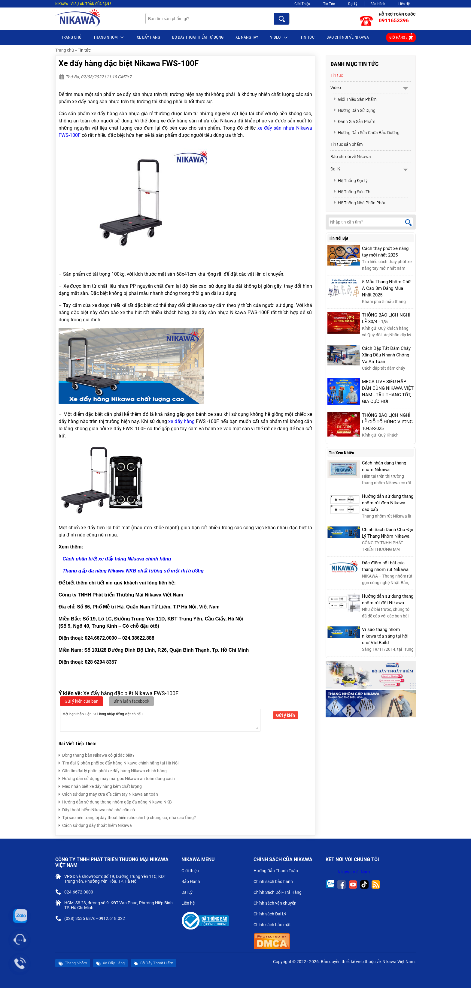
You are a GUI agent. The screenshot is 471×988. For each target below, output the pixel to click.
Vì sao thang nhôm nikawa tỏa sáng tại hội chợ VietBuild (385, 636)
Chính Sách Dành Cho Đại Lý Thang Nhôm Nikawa (387, 533)
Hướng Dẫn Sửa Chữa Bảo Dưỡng (366, 132)
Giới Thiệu (302, 4)
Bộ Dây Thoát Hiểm (153, 963)
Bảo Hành (377, 4)
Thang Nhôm (109, 37)
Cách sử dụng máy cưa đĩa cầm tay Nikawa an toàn (108, 793)
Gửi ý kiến (285, 715)
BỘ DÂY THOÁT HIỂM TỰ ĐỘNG (197, 37)
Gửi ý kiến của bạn (82, 701)
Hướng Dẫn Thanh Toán (278, 871)
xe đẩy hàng (181, 421)
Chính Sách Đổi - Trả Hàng (280, 893)
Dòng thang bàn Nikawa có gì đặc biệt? (97, 754)
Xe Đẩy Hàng (148, 37)
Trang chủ (71, 37)
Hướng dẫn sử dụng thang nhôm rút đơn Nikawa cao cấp (387, 503)
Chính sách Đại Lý (272, 914)
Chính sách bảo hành (276, 882)
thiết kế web (353, 961)
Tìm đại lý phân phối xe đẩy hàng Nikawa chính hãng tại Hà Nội (118, 762)
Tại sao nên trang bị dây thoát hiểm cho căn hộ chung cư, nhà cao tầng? (127, 817)
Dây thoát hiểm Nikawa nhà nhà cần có (97, 809)
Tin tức (307, 37)
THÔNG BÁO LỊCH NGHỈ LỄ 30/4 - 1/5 (386, 318)
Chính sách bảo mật (274, 925)
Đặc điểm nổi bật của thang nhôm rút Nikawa (385, 566)
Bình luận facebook (131, 701)
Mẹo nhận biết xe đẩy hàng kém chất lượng (100, 785)
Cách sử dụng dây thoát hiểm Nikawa (95, 824)
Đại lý (335, 169)
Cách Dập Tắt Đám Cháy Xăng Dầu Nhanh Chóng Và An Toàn (386, 355)
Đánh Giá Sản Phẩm (354, 121)
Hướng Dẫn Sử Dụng (354, 110)
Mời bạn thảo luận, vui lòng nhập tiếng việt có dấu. (160, 720)
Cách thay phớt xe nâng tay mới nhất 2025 (385, 252)
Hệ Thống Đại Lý (350, 180)
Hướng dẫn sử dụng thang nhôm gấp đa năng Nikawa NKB (115, 801)
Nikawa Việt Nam (354, 871)
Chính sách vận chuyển (277, 904)
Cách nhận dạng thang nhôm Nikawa (384, 466)
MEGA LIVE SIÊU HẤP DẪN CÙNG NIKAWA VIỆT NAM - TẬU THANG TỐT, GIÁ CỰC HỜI (388, 391)
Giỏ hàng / (401, 36)
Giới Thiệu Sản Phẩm (354, 99)
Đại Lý (352, 4)
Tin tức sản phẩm (346, 144)
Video (279, 37)
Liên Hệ (404, 4)
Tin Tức (329, 4)
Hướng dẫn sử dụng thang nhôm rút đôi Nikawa (387, 599)
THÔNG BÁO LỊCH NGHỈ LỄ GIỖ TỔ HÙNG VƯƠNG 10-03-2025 (387, 422)
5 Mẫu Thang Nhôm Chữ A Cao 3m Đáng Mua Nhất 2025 (386, 288)
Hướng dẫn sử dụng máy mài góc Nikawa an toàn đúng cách (117, 778)
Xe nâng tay (246, 37)
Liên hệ (190, 904)
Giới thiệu (192, 871)
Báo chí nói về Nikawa (348, 37)
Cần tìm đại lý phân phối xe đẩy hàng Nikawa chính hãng (113, 770)
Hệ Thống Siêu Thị (352, 191)
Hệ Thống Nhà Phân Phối (359, 202)
